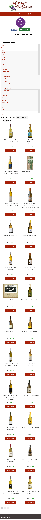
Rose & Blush (5, 102)
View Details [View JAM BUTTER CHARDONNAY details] (30, 342)
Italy (4, 62)
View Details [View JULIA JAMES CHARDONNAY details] (30, 406)
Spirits (2, 45)
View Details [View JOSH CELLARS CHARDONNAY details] (30, 374)
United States (6, 71)
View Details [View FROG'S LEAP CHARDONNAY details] (10, 310)
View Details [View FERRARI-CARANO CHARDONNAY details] (10, 278)
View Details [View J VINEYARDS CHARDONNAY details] (10, 342)
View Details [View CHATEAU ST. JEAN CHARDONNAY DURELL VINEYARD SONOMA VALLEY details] (30, 214)
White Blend (7, 78)
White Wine (5, 55)
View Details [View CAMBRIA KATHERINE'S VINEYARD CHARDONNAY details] (10, 214)
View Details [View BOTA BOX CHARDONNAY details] (30, 182)
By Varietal (4, 57)
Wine (2, 50)
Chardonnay (7, 76)
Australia (5, 69)
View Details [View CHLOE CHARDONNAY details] (10, 246)
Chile (4, 93)
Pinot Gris (6, 86)
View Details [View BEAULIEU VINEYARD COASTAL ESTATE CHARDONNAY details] (30, 150)
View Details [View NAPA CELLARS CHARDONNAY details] (10, 470)
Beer (2, 112)
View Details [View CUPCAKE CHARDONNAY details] (30, 246)
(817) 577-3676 (14, 519)
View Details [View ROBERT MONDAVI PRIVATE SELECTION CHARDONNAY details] (10, 502)
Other (2, 47)
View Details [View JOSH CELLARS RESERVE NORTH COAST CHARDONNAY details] (10, 406)
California (6, 74)
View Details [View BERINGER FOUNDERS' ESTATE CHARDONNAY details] (10, 182)
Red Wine (4, 105)
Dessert (3, 107)
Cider (2, 114)
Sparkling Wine (5, 100)
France (4, 66)
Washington (7, 90)
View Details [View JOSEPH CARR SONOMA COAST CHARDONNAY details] (10, 374)
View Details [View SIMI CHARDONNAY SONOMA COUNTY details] (30, 502)
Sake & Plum (5, 52)
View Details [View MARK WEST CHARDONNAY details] (30, 438)
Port (3, 109)
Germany (5, 64)
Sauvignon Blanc (8, 88)
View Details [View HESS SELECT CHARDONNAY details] (30, 310)
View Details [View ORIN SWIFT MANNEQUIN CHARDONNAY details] (30, 470)
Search (22, 14)
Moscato (6, 81)
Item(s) (31, 14)
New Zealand (6, 95)
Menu (12, 14)
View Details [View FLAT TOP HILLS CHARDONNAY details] (30, 278)
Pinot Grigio (7, 83)
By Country (5, 59)
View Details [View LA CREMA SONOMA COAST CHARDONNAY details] (10, 438)
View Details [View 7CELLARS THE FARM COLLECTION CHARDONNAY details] (10, 150)
